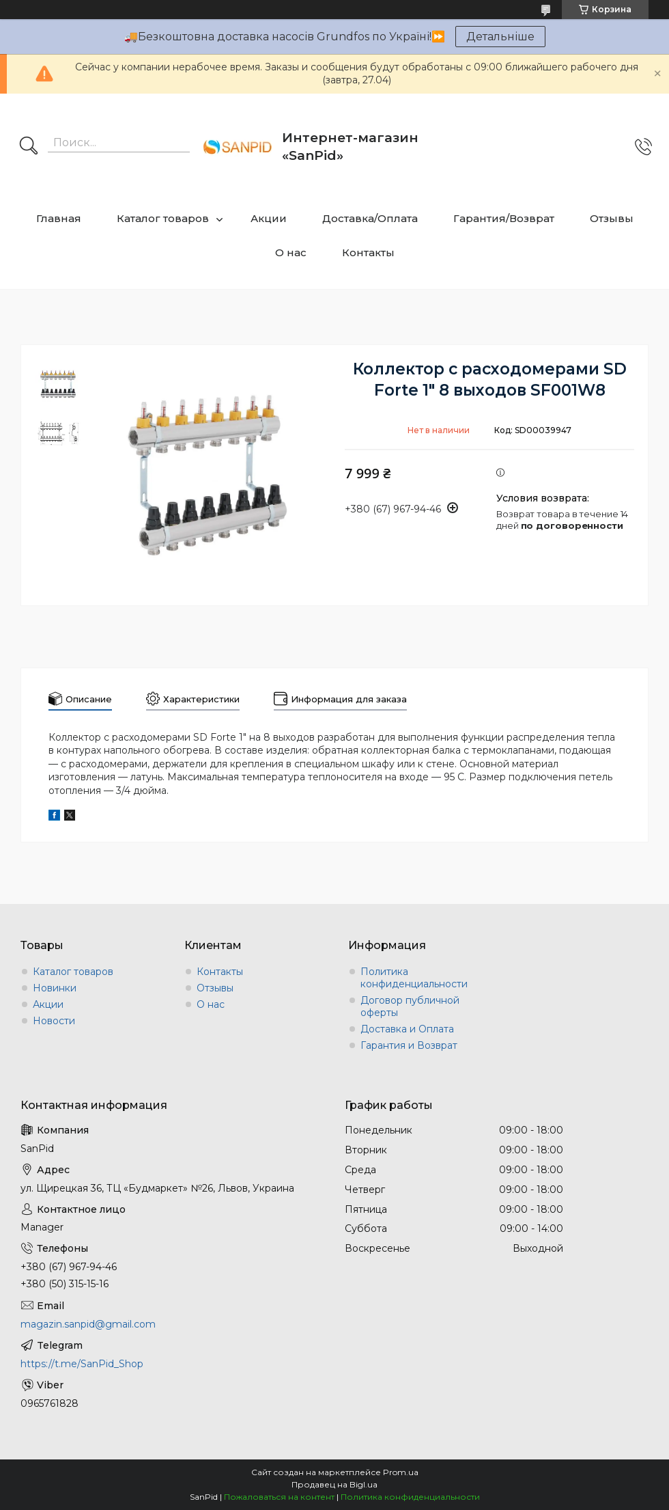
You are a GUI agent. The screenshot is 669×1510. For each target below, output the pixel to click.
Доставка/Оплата (370, 218)
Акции (269, 218)
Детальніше (500, 36)
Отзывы (612, 218)
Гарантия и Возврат (408, 1045)
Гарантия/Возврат (503, 218)
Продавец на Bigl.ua (334, 1484)
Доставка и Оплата (407, 1029)
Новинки (54, 988)
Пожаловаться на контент (279, 1497)
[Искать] (29, 147)
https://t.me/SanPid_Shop (81, 1364)
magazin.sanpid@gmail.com (88, 1324)
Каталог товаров (163, 218)
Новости (54, 1021)
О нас (291, 252)
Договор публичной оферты (409, 1006)
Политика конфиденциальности (414, 977)
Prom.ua (400, 1472)
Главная (58, 218)
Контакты (368, 252)
